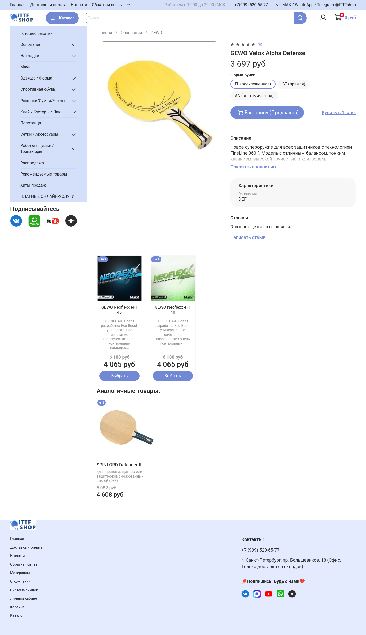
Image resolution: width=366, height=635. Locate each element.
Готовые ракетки (36, 33)
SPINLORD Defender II (119, 464)
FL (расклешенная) (253, 84)
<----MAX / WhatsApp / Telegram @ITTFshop (316, 4)
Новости (79, 4)
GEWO (156, 32)
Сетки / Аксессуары (39, 134)
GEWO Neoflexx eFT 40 (173, 310)
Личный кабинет (24, 598)
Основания (131, 32)
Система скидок (24, 590)
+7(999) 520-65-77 (251, 4)
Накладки (29, 55)
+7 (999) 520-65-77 (260, 550)
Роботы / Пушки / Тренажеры (37, 148)
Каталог (62, 18)
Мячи (25, 67)
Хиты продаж (33, 185)
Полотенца (30, 123)
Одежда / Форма (36, 78)
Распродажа (32, 163)
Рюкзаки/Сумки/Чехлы (42, 100)
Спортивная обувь (37, 89)
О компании (20, 581)
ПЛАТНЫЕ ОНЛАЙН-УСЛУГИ (47, 196)
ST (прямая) (293, 84)
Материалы (20, 573)
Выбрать (119, 375)
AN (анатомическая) (254, 95)
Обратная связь (107, 4)
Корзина (17, 607)
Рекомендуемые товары (43, 174)
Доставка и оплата (48, 4)
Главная (18, 4)
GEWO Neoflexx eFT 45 (119, 310)
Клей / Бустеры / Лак (40, 111)
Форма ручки (242, 75)
